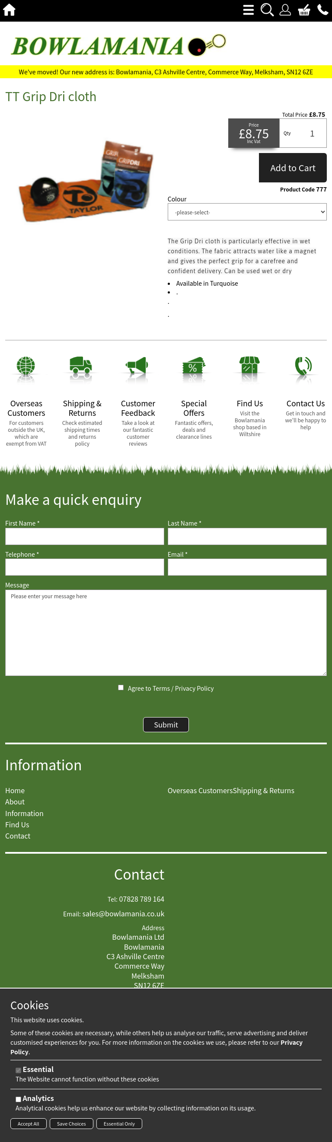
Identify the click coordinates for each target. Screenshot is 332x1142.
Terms (161, 688)
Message (17, 585)
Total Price (294, 114)
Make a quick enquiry (73, 499)
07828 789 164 (141, 903)
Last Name (185, 523)
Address (153, 932)
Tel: (113, 904)
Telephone (22, 554)
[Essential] (18, 1070)
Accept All (28, 1123)
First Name (22, 523)
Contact (139, 878)
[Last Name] (247, 536)
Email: (72, 919)
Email (178, 554)
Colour (177, 199)
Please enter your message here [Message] (166, 633)
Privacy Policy (194, 688)
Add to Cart (293, 167)
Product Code (297, 189)
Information (43, 769)
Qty (287, 133)
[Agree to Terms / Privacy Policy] (121, 687)
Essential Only (119, 1123)
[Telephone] (84, 567)
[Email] (247, 567)
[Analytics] (18, 1099)
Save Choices (71, 1123)
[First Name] (84, 536)
